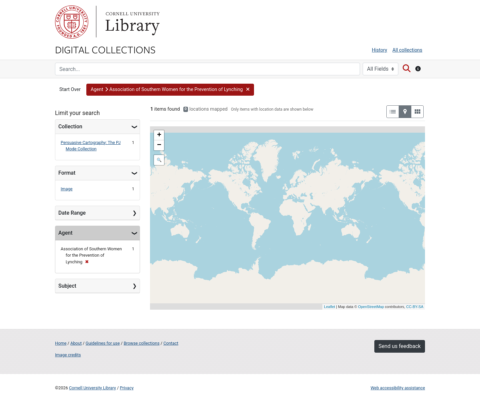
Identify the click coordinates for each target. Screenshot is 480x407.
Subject (67, 286)
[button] (170, 90)
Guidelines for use (103, 343)
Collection (70, 126)
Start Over (70, 89)
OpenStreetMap (371, 307)
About (76, 343)
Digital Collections (105, 49)
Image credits (68, 354)
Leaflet (329, 307)
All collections (407, 50)
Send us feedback (400, 346)
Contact (170, 343)
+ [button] (159, 135)
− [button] (159, 145)
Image (67, 188)
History (379, 50)
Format (66, 173)
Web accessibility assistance (398, 387)
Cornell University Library (92, 387)
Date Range (72, 213)
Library (131, 22)
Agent (65, 233)
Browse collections (142, 343)
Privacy (126, 387)
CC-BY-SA (414, 307)
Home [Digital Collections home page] (60, 343)
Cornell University (71, 22)
